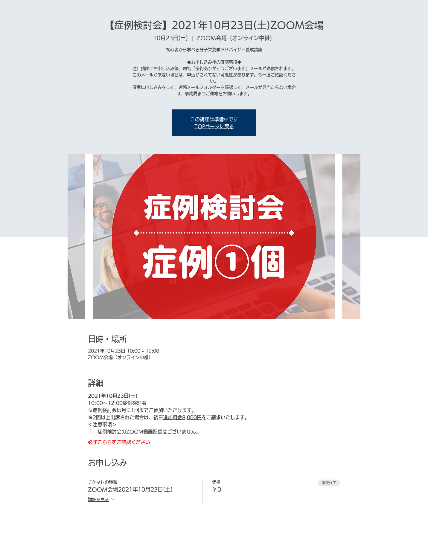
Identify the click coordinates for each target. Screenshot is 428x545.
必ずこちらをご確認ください (119, 442)
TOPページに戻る (214, 126)
